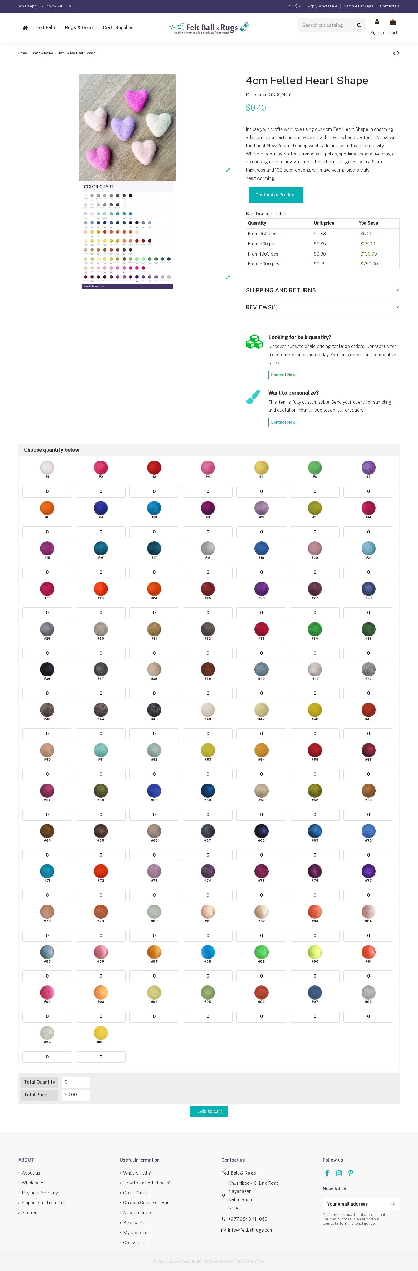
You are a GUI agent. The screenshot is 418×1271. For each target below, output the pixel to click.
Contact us (134, 1242)
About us (31, 1173)
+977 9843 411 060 (247, 1219)
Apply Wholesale (322, 6)
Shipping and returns (43, 1202)
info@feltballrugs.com (250, 1230)
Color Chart (135, 1193)
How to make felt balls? (147, 1183)
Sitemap (30, 1212)
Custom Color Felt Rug (146, 1202)
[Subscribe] (393, 1204)
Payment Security (40, 1193)
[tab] (323, 290)
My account (135, 1232)
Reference (257, 94)
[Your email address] (354, 1204)
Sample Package (359, 6)
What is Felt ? (137, 1173)
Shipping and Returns (323, 290)
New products (137, 1212)
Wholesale (32, 1183)
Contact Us (390, 6)
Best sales (134, 1222)
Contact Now (283, 375)
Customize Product (275, 195)
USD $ (294, 6)
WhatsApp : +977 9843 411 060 (45, 6)
